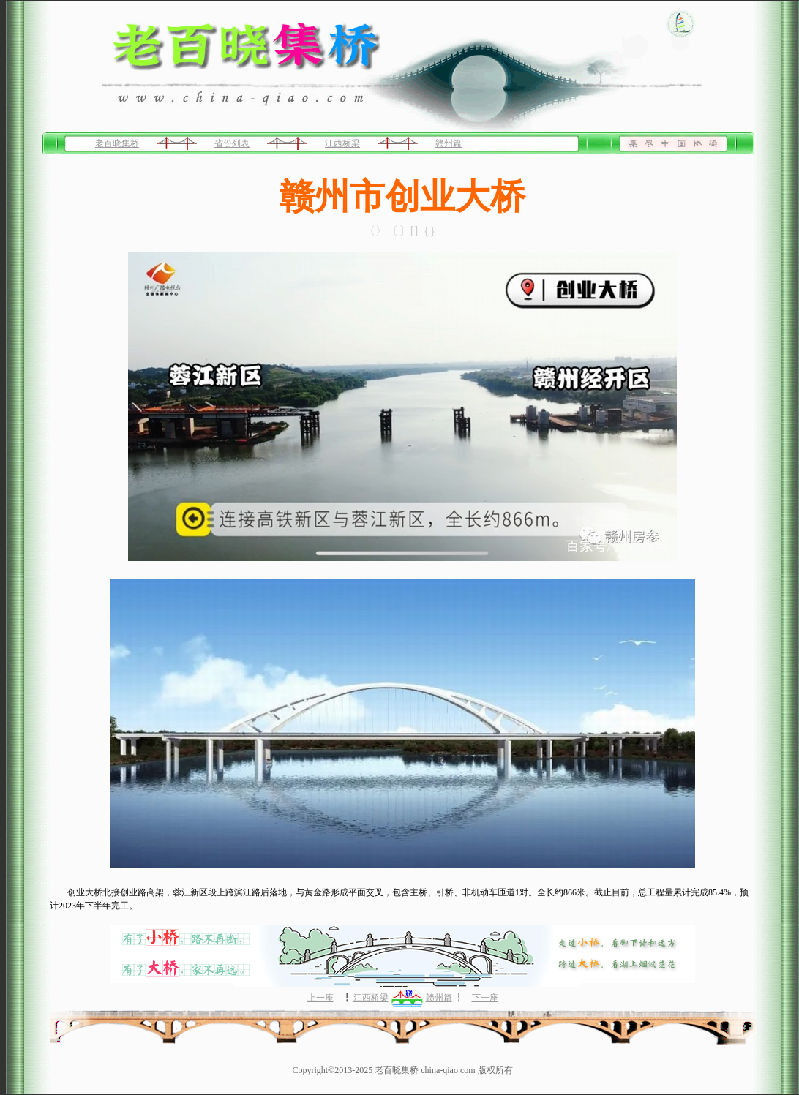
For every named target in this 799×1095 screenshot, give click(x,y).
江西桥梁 (342, 143)
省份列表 (232, 143)
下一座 (485, 998)
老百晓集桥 (117, 143)
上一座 (320, 998)
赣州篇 (448, 143)
